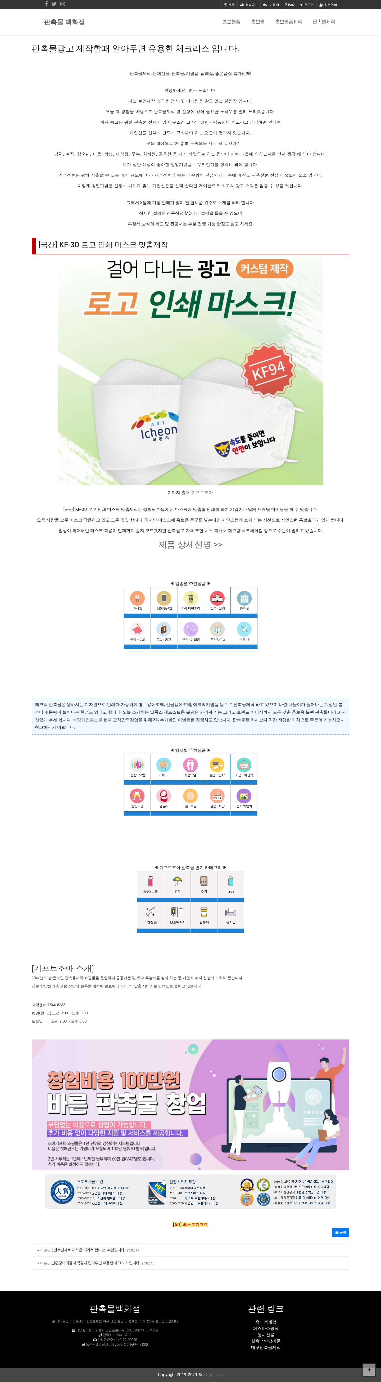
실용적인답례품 (266, 1341)
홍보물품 (232, 22)
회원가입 (328, 4)
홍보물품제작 (288, 22)
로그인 (307, 4)
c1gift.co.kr (213, 1374)
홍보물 (258, 22)
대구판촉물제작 (266, 1347)
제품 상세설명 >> (190, 544)
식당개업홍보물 (87, 719)
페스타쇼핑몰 (266, 1328)
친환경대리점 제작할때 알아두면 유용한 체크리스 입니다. (96, 1263)
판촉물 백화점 (64, 22)
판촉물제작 (324, 22)
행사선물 (265, 1334)
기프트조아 (202, 492)
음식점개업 (265, 1322)
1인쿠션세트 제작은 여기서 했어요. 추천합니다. (88, 1250)
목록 (341, 1232)
